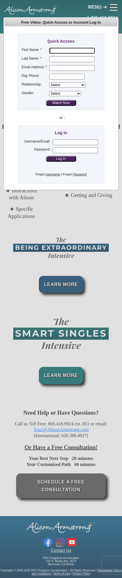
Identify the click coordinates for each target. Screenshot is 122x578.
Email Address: (33, 67)
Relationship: (31, 84)
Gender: (28, 93)
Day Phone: (31, 76)
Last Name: (30, 58)
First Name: (30, 50)
